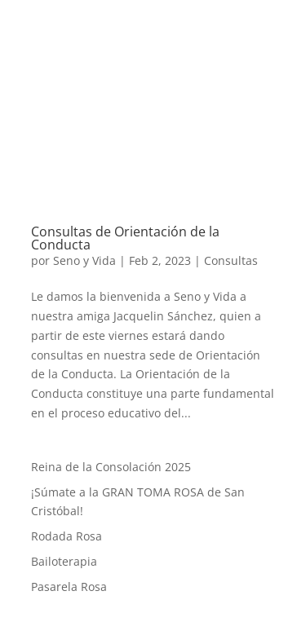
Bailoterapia (64, 561)
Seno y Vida (84, 260)
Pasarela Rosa (69, 586)
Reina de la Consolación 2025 (111, 466)
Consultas (231, 260)
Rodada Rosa (66, 536)
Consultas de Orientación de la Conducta (125, 238)
